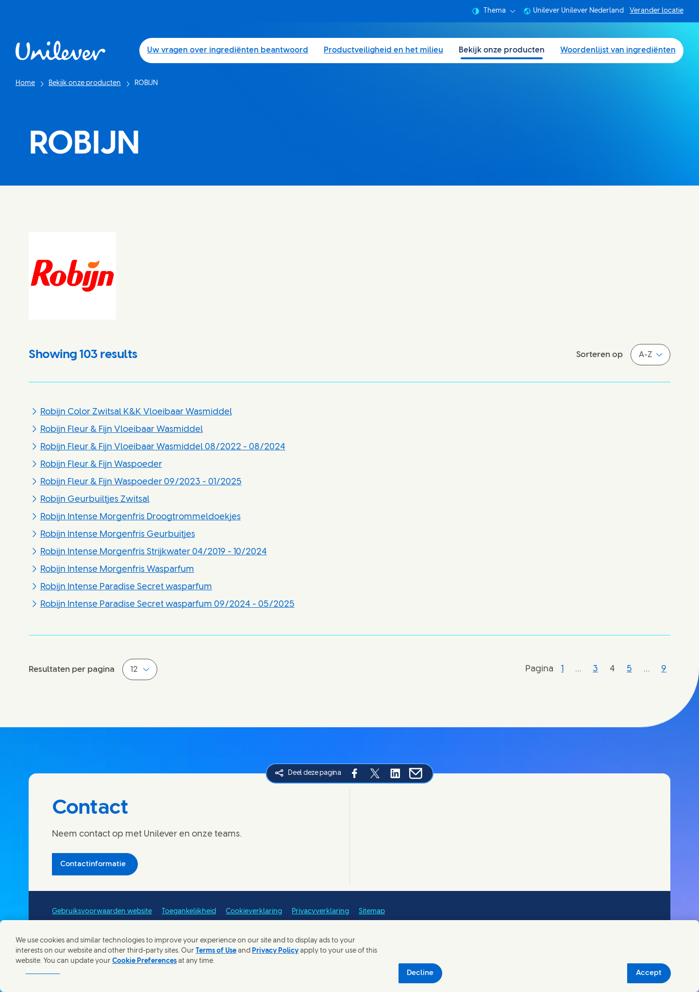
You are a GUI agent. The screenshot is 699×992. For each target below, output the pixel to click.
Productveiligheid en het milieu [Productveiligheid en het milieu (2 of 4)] (383, 50)
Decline (420, 973)
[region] (349, 956)
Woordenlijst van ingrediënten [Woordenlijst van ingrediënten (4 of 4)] (618, 50)
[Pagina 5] (629, 669)
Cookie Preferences (144, 961)
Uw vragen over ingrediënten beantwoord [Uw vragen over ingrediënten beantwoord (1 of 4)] (227, 50)
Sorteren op (599, 354)
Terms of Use (216, 951)
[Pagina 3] (595, 669)
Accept (649, 973)
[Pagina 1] (562, 669)
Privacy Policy (275, 951)
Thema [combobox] (494, 11)
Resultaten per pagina (72, 669)
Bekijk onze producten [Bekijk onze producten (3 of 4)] (502, 50)
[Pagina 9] (663, 669)
